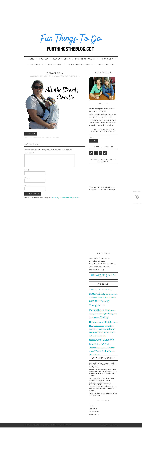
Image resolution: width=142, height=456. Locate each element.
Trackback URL (55, 138)
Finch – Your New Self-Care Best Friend (102, 264)
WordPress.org (94, 414)
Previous (31, 134)
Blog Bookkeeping (61, 59)
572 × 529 (50, 76)
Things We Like (55, 64)
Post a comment (29, 138)
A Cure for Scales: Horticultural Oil (67, 76)
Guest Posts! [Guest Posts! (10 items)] (96, 317)
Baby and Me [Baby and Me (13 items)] (98, 290)
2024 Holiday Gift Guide (97, 261)
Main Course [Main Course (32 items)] (94, 326)
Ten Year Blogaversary (96, 269)
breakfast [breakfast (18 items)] (94, 297)
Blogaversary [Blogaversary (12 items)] (110, 294)
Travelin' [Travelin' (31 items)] (93, 348)
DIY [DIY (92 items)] (103, 305)
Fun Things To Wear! (85, 59)
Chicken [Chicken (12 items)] (100, 297)
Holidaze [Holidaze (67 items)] (93, 322)
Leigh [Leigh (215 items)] (107, 321)
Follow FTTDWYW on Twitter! (103, 276)
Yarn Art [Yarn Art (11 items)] (97, 354)
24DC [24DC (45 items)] (91, 290)
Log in (91, 406)
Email (27, 177)
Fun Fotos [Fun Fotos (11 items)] (97, 314)
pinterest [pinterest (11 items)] (96, 329)
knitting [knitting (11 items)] (100, 322)
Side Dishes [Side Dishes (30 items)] (107, 329)
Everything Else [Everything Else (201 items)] (99, 310)
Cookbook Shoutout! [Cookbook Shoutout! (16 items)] (109, 297)
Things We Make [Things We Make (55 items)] (103, 344)
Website (27, 185)
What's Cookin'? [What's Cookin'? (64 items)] (102, 351)
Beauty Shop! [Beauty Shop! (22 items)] (107, 290)
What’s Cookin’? (35, 64)
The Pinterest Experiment (80, 64)
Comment (29, 153)
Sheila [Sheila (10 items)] (100, 329)
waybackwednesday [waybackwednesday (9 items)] (102, 348)
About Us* (43, 59)
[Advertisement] (71, 14)
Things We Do (106, 59)
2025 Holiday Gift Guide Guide (99, 258)
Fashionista (105, 425)
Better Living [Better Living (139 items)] (97, 293)
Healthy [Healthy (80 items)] (104, 317)
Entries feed (93, 408)
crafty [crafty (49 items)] (100, 301)
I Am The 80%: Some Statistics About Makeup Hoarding (103, 373)
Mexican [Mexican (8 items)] (102, 326)
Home (31, 59)
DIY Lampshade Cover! (102, 380)
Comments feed (94, 411)
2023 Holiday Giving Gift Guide (99, 267)
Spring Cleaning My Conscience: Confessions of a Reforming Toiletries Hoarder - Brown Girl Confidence (101, 385)
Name (27, 170)
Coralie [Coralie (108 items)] (93, 300)
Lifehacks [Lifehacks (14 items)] (114, 322)
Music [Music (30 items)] (107, 326)
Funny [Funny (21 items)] (102, 314)
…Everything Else (105, 64)
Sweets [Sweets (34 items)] (108, 332)
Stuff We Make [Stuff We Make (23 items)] (99, 332)
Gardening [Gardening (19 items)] (109, 314)
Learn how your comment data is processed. (65, 198)
